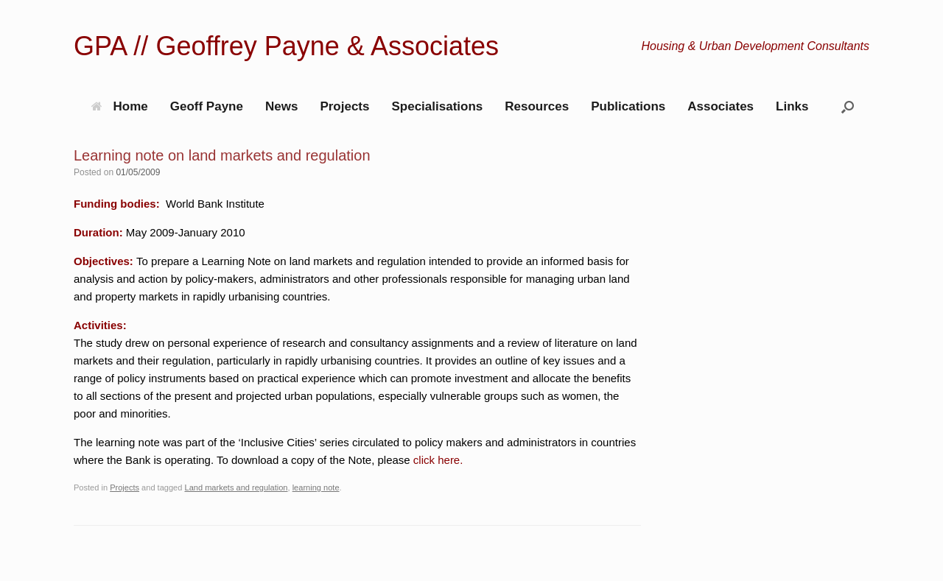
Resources (537, 106)
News (281, 106)
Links (792, 106)
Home (119, 106)
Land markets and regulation (235, 487)
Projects (344, 106)
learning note (316, 487)
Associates (720, 106)
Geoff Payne (206, 106)
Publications (628, 106)
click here (436, 460)
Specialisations (437, 106)
